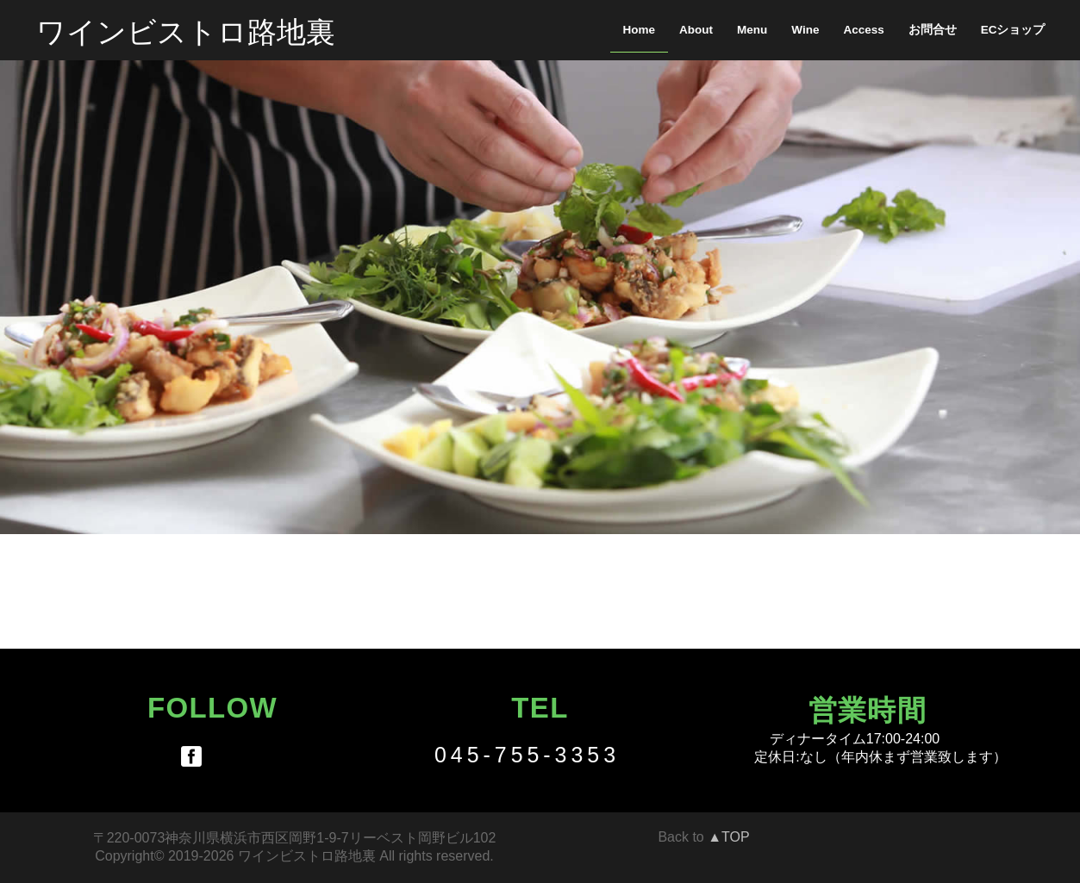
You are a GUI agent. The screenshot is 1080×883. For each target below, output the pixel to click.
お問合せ (932, 29)
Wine (805, 29)
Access (863, 29)
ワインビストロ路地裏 (185, 30)
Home (639, 29)
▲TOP (728, 837)
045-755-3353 (527, 755)
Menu (752, 29)
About (696, 29)
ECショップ (1013, 29)
